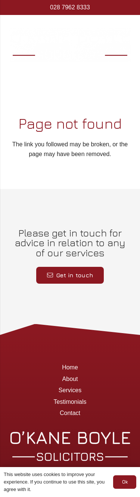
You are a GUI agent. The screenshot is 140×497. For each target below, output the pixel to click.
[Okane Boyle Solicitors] (70, 45)
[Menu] (48, 76)
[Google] (79, 77)
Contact (70, 413)
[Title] (91, 77)
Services (70, 390)
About (70, 379)
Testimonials (69, 402)
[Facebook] (67, 77)
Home (70, 367)
